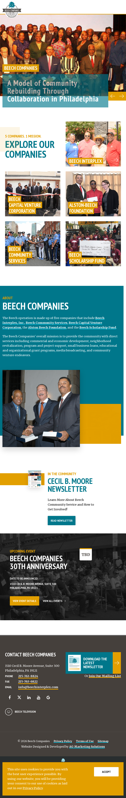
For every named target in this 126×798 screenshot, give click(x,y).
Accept (106, 772)
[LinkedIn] (28, 697)
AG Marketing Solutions (87, 746)
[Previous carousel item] (112, 96)
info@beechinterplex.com (38, 687)
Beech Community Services (46, 323)
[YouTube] (38, 697)
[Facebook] (9, 697)
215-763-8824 (28, 676)
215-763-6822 (28, 681)
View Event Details (24, 601)
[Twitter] (19, 697)
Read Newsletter (62, 520)
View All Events (54, 601)
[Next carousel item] (121, 96)
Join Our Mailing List (105, 676)
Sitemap (103, 741)
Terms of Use (85, 741)
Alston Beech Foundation (47, 327)
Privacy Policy (63, 741)
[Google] (48, 697)
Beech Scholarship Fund (97, 327)
